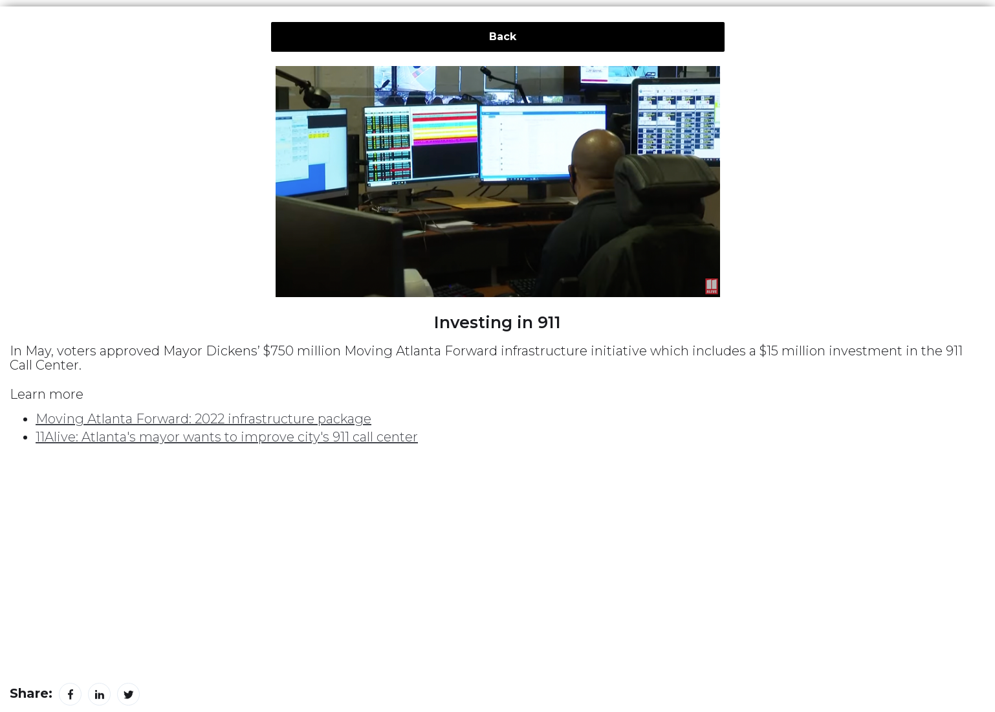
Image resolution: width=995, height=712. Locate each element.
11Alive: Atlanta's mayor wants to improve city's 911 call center (227, 437)
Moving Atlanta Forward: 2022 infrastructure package (203, 419)
